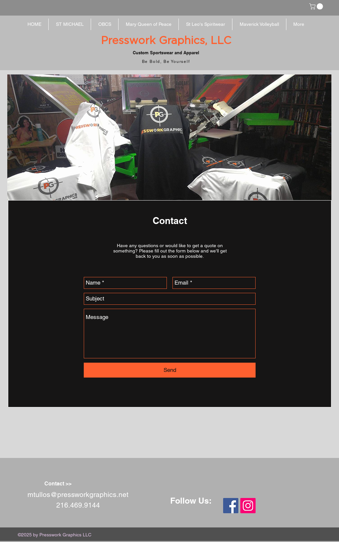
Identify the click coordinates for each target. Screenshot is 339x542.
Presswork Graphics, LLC (166, 40)
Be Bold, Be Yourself (166, 61)
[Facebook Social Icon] (230, 505)
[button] (316, 6)
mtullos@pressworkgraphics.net (77, 494)
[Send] (170, 370)
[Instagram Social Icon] (248, 505)
